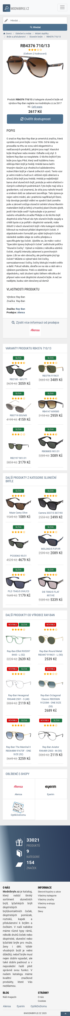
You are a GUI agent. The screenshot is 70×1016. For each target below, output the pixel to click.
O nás (41, 997)
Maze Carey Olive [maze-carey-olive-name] (18, 512)
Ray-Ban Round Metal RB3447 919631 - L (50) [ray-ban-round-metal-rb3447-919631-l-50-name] (50, 653)
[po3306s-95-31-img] (18, 543)
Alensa (21, 312)
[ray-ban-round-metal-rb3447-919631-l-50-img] (50, 639)
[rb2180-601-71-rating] (18, 363)
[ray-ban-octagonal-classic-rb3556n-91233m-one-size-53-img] (50, 684)
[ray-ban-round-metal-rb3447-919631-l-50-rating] (50, 630)
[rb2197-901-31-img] (18, 445)
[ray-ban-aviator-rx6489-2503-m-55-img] (50, 735)
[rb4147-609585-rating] (50, 398)
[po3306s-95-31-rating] (18, 532)
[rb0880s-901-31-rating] (50, 434)
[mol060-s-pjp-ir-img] (50, 540)
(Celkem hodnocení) (35, 53)
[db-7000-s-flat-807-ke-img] (50, 583)
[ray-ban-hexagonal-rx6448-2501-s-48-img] (18, 684)
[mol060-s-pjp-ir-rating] (50, 532)
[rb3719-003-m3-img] (18, 406)
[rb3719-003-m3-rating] (18, 398)
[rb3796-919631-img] (50, 369)
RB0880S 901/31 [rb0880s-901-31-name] (51, 451)
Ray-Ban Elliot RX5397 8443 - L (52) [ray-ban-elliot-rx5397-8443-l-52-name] (18, 653)
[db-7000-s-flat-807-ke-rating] (50, 575)
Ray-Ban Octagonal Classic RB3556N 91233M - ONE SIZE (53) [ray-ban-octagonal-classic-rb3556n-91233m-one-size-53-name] (50, 701)
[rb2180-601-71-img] (18, 371)
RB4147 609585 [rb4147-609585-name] (50, 411)
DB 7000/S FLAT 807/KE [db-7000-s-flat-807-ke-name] (50, 593)
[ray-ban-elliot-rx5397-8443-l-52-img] (18, 639)
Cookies (42, 1001)
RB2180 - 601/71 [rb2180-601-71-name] (18, 379)
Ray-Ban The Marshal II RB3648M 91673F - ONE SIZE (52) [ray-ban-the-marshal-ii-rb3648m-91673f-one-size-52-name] (18, 751)
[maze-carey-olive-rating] (18, 496)
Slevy (40, 911)
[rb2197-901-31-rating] (18, 434)
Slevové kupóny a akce (49, 891)
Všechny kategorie (47, 895)
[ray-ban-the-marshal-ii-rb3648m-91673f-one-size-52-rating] (18, 725)
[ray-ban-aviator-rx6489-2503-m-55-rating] (50, 725)
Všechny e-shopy (46, 903)
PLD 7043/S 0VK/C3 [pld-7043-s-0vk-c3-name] (18, 591)
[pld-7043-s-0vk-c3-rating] (18, 575)
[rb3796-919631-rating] (50, 363)
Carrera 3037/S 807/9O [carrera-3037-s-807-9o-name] (50, 512)
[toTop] (65, 1014)
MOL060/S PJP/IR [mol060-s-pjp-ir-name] (50, 548)
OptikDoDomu (39, 1006)
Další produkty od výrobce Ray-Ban (30, 615)
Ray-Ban (20, 308)
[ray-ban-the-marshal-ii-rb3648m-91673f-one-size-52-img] (18, 735)
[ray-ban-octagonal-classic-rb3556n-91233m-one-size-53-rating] (50, 674)
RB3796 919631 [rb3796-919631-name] (50, 375)
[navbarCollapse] (62, 7)
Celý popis (37, 106)
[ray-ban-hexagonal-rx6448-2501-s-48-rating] (18, 674)
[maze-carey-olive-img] (18, 504)
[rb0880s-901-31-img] (50, 442)
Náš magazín (9, 997)
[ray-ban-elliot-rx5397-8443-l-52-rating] (18, 630)
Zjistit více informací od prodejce (35, 328)
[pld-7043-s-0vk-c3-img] (18, 583)
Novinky (42, 907)
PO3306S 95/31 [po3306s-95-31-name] (18, 555)
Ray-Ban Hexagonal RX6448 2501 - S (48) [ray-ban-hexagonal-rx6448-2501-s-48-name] (18, 697)
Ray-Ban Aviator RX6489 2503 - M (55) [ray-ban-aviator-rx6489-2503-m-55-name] (50, 749)
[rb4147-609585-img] (50, 404)
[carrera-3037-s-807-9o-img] (50, 504)
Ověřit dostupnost (34, 118)
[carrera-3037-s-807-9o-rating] (50, 496)
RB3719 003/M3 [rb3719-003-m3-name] (18, 415)
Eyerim (21, 1006)
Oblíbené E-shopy (17, 774)
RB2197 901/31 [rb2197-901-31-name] (18, 458)
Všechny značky (46, 899)
